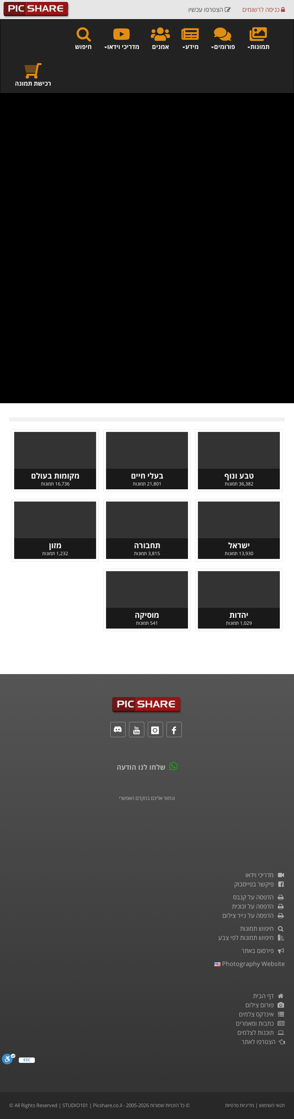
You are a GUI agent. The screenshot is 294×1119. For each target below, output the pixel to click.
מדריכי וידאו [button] (121, 38)
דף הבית (269, 996)
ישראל (239, 545)
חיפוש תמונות (262, 928)
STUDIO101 (75, 1105)
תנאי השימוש (272, 1105)
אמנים (160, 38)
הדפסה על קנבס (259, 897)
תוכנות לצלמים (261, 1032)
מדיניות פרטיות (239, 1105)
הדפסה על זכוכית (258, 906)
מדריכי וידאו (265, 875)
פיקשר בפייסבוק (259, 884)
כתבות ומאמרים (260, 1023)
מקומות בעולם (55, 476)
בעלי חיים (147, 476)
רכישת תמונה (33, 75)
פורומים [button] (222, 38)
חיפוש (83, 38)
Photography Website (249, 963)
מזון (55, 545)
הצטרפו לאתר (263, 1042)
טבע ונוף (239, 476)
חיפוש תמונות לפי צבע (251, 937)
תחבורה (147, 545)
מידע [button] (190, 38)
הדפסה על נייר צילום (253, 915)
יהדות (238, 615)
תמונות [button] (258, 38)
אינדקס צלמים (262, 1014)
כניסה (263, 9)
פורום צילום (265, 1005)
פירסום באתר (263, 950)
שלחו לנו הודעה (141, 767)
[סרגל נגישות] (8, 1059)
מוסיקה (147, 615)
